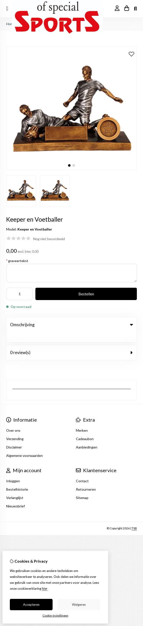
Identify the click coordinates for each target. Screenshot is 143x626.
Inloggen (13, 471)
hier (44, 588)
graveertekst (17, 261)
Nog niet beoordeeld (49, 239)
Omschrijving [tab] (71, 324)
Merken (82, 420)
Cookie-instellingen (55, 615)
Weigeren (79, 605)
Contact (82, 471)
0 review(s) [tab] (71, 342)
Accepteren (31, 605)
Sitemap (82, 487)
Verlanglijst (14, 487)
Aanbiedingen (86, 437)
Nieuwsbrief (15, 496)
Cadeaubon (85, 429)
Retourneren (86, 479)
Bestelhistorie (17, 479)
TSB (134, 518)
